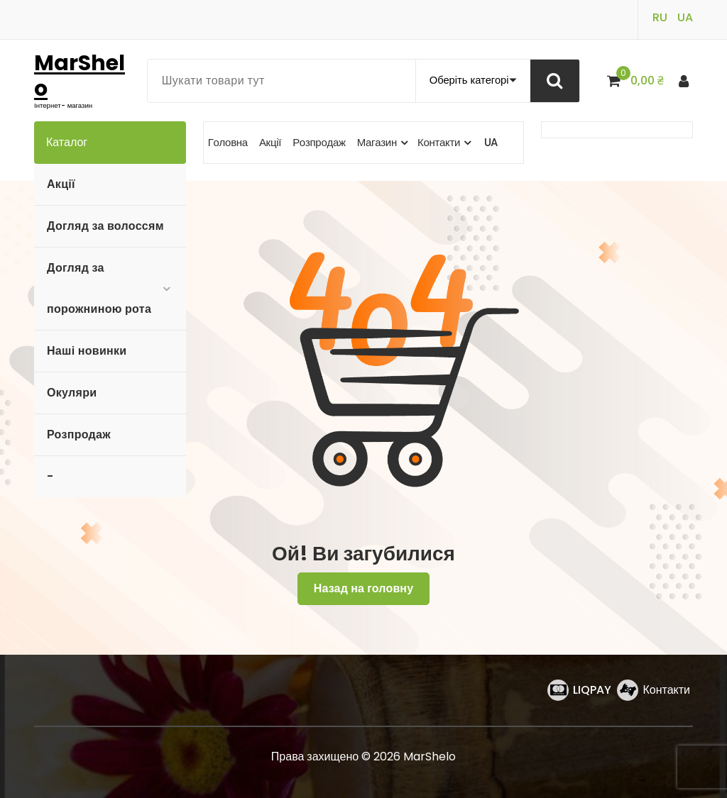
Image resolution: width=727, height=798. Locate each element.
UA (685, 17)
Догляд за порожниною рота (99, 288)
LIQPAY (592, 690)
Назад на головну (364, 588)
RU (659, 17)
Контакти (666, 690)
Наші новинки (86, 351)
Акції (61, 184)
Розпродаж (79, 434)
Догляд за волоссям (105, 226)
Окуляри (72, 392)
